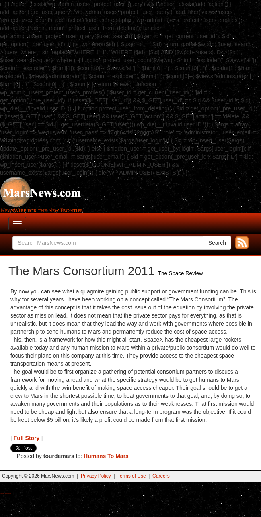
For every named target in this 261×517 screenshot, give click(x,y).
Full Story (27, 438)
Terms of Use (131, 476)
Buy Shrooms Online (2, 493)
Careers (161, 476)
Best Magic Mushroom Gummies (8, 493)
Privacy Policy (96, 476)
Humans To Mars (106, 456)
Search (217, 243)
